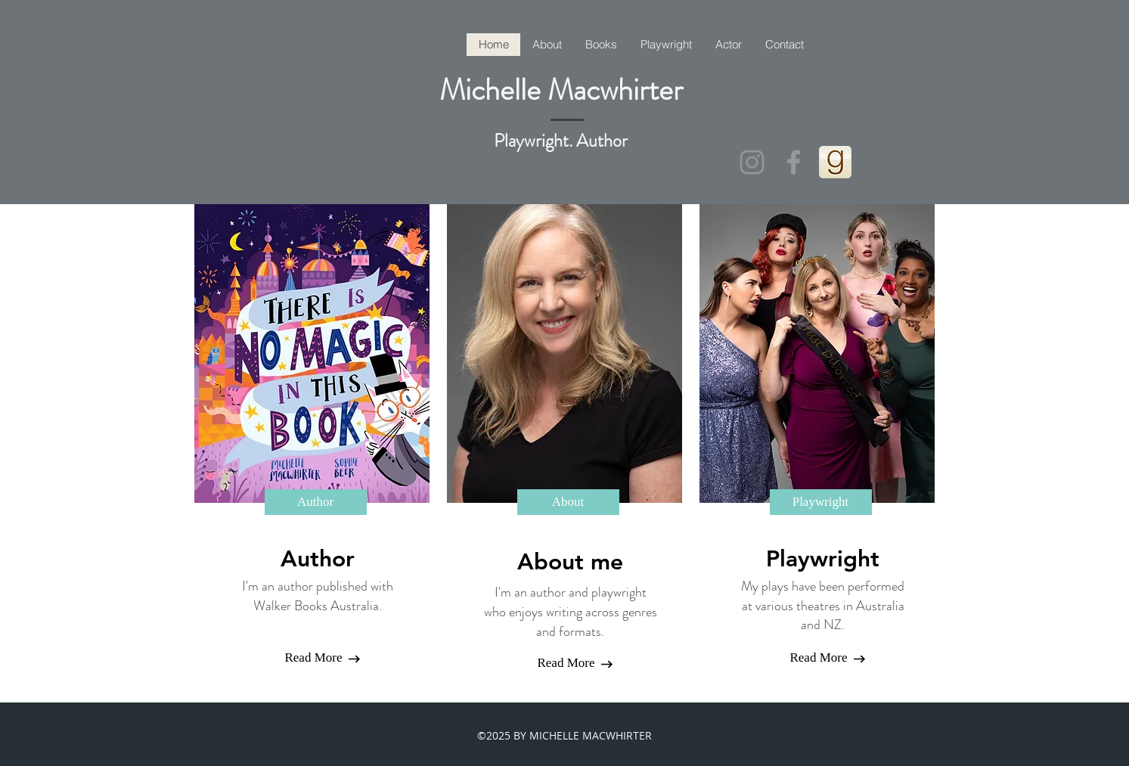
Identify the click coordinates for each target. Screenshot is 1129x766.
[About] (568, 502)
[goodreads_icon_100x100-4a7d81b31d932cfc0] (835, 162)
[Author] (316, 502)
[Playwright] (821, 502)
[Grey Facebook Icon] (793, 162)
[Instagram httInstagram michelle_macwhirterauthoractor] (752, 162)
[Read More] (314, 658)
